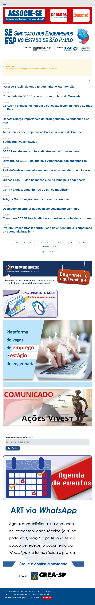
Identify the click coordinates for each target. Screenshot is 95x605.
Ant (23, 243)
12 (84, 243)
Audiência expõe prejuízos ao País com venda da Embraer (43, 132)
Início (16, 243)
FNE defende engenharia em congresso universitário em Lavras (46, 170)
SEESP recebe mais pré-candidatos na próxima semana (41, 151)
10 (71, 243)
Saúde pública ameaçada (20, 141)
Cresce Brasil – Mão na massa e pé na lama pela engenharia (44, 179)
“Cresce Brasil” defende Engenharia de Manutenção (39, 86)
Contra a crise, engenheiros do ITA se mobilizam (36, 189)
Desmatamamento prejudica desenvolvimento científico (41, 208)
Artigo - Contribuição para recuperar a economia (36, 199)
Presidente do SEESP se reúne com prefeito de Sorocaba (42, 96)
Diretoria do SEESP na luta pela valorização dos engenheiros (45, 160)
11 (77, 243)
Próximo (45, 247)
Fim (54, 247)
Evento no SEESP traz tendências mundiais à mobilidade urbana (47, 218)
